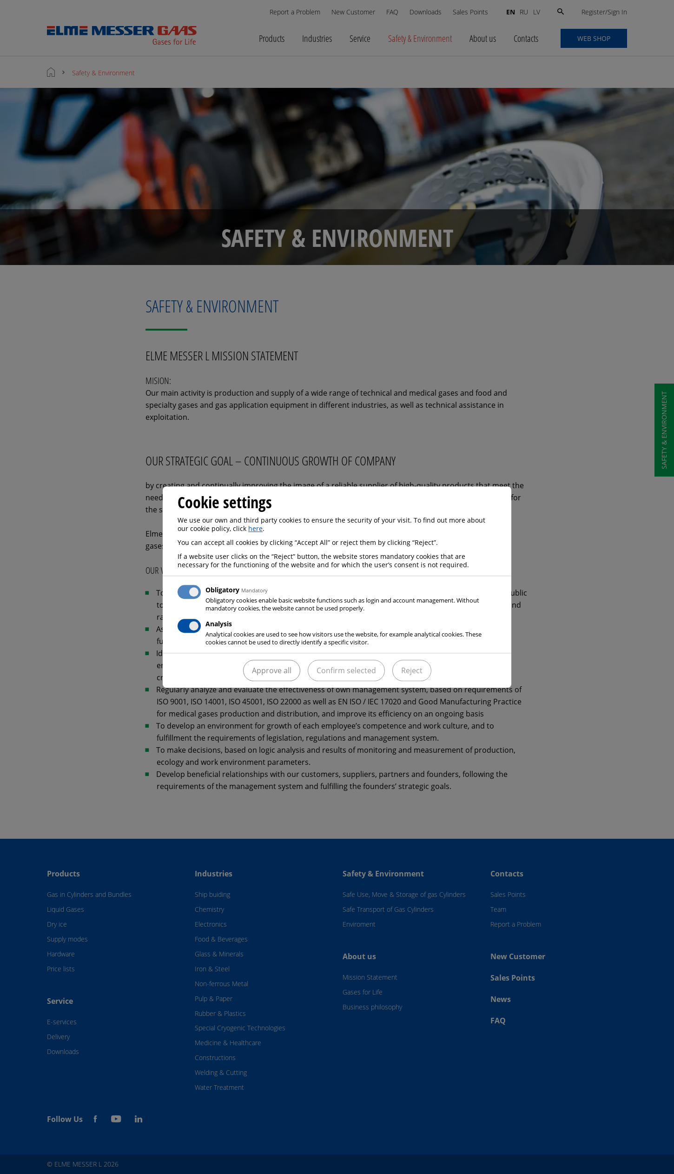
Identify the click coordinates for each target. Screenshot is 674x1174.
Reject (412, 670)
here (255, 528)
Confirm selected (346, 670)
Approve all (271, 670)
